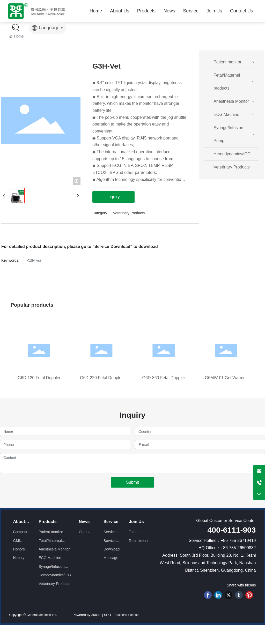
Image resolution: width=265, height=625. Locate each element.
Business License (126, 615)
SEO (107, 615)
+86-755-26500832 (238, 548)
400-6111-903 (232, 530)
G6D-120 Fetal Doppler (39, 378)
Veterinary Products (129, 213)
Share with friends (241, 585)
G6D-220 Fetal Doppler (101, 378)
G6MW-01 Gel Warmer (226, 378)
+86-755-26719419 (238, 540)
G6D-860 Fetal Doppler (163, 378)
